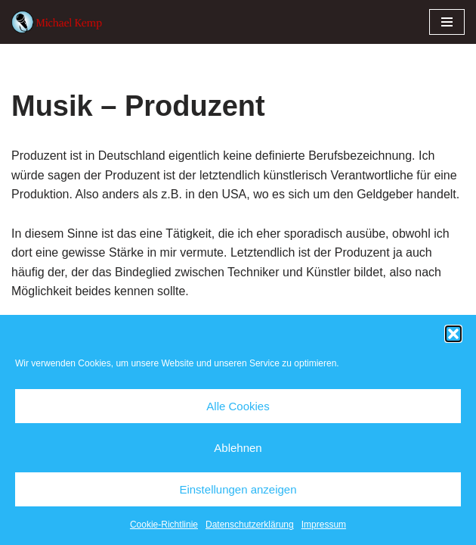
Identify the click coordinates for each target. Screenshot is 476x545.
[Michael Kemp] (60, 22)
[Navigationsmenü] (447, 22)
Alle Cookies (237, 406)
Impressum (323, 524)
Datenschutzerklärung (250, 524)
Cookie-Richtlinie (164, 524)
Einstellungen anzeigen (237, 489)
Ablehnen (237, 447)
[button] (453, 333)
